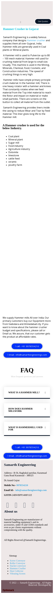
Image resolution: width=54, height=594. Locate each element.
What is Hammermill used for (25, 428)
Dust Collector (16, 571)
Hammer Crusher (18, 568)
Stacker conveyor (18, 566)
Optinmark (8, 590)
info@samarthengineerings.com (31, 490)
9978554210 (22, 485)
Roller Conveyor (17, 563)
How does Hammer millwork (20, 409)
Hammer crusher (36, 40)
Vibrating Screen (17, 573)
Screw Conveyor (17, 560)
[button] (20, 22)
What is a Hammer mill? (24, 392)
